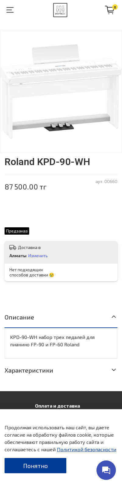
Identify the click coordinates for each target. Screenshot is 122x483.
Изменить (38, 255)
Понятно (35, 465)
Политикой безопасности (86, 449)
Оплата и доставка (57, 406)
